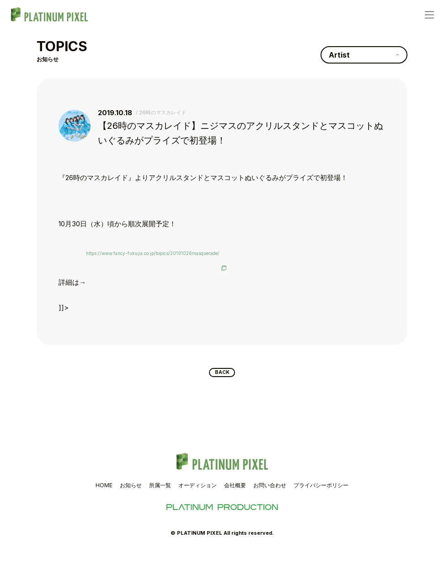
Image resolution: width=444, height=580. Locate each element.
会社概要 (235, 513)
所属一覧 (160, 513)
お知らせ (131, 513)
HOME (104, 513)
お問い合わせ (269, 513)
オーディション (197, 513)
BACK (222, 398)
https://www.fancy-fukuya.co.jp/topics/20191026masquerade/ (182, 256)
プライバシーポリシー (321, 513)
